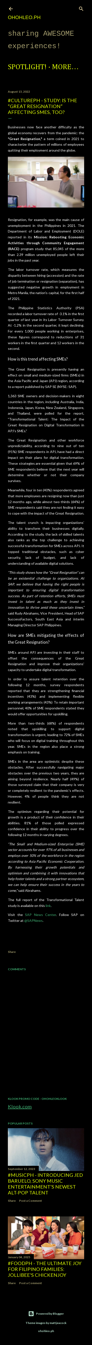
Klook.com (20, 1106)
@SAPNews (33, 920)
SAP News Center (40, 915)
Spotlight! (27, 67)
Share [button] (12, 952)
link (48, 906)
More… (65, 67)
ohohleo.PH (24, 17)
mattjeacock (58, 1323)
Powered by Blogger (46, 1314)
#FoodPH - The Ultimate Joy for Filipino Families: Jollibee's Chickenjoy (44, 1269)
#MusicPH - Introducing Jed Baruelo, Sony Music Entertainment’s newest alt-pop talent (45, 1183)
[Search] (81, 7)
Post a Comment (30, 1200)
